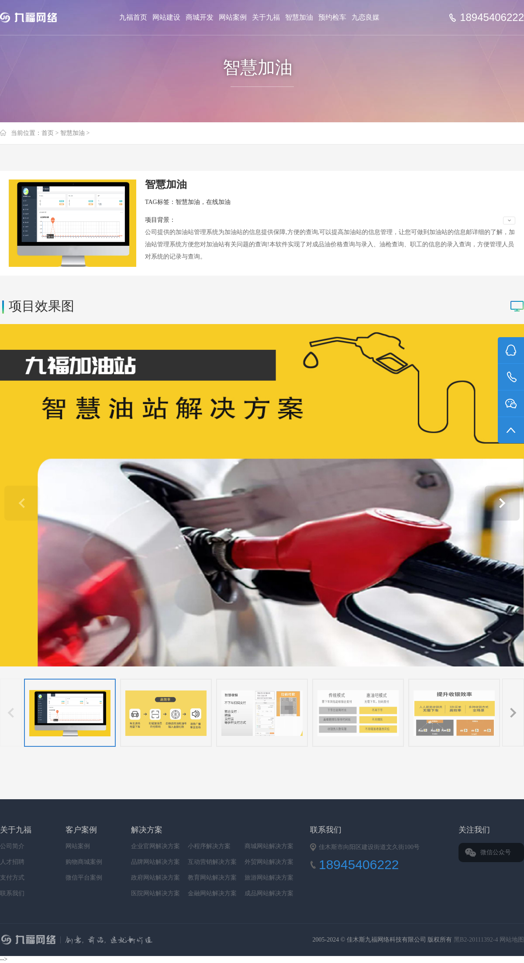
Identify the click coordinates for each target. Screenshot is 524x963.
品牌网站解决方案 (155, 862)
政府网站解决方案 (155, 877)
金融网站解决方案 (212, 893)
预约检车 (332, 17)
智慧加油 (299, 17)
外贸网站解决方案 (269, 862)
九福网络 (164, 940)
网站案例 (233, 17)
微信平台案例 (84, 877)
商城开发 (200, 17)
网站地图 (512, 939)
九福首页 (133, 17)
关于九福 (266, 17)
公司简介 (12, 846)
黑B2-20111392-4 (477, 939)
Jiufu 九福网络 (38, 17)
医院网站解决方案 (155, 893)
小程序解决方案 (209, 846)
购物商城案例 (84, 862)
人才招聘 (12, 862)
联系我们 (12, 893)
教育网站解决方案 (212, 877)
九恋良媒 (365, 17)
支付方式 (12, 877)
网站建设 (166, 17)
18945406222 (492, 17)
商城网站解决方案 (269, 846)
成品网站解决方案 (269, 893)
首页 (47, 133)
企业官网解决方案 (155, 846)
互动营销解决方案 (212, 862)
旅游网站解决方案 (269, 877)
